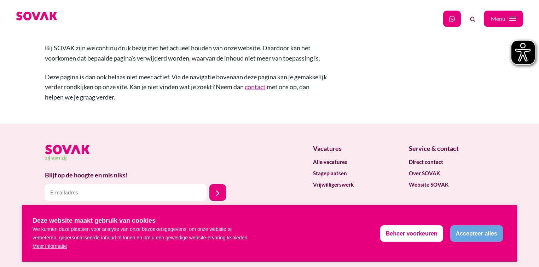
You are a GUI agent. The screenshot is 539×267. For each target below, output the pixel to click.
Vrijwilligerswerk (333, 184)
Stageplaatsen (330, 173)
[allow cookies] (476, 233)
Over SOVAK (424, 173)
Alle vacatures (330, 162)
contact (255, 87)
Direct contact (426, 162)
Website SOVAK (428, 184)
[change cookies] (411, 233)
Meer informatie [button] (50, 246)
